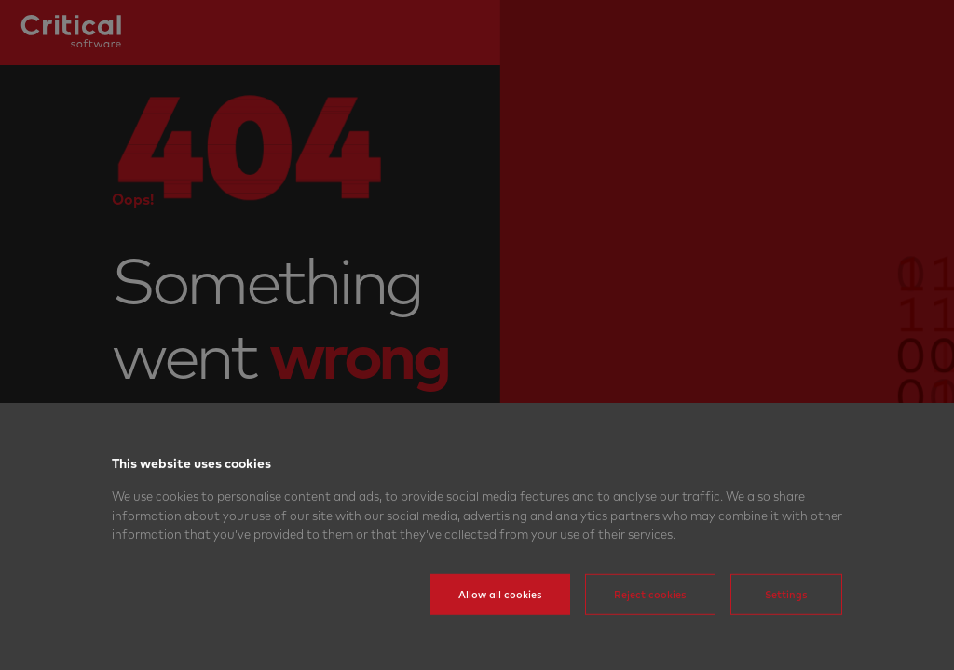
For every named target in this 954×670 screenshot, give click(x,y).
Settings (786, 620)
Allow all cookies (500, 620)
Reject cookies (650, 620)
